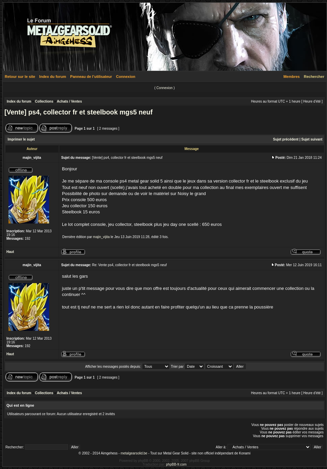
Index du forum (52, 76)
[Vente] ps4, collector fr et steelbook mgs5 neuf (78, 112)
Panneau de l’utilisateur (91, 76)
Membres (291, 76)
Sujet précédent (286, 139)
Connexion (125, 76)
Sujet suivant (311, 139)
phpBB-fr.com (176, 464)
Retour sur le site (20, 76)
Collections (44, 101)
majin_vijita (101, 237)
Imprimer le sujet (21, 139)
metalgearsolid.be (134, 453)
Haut (10, 252)
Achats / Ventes (69, 101)
